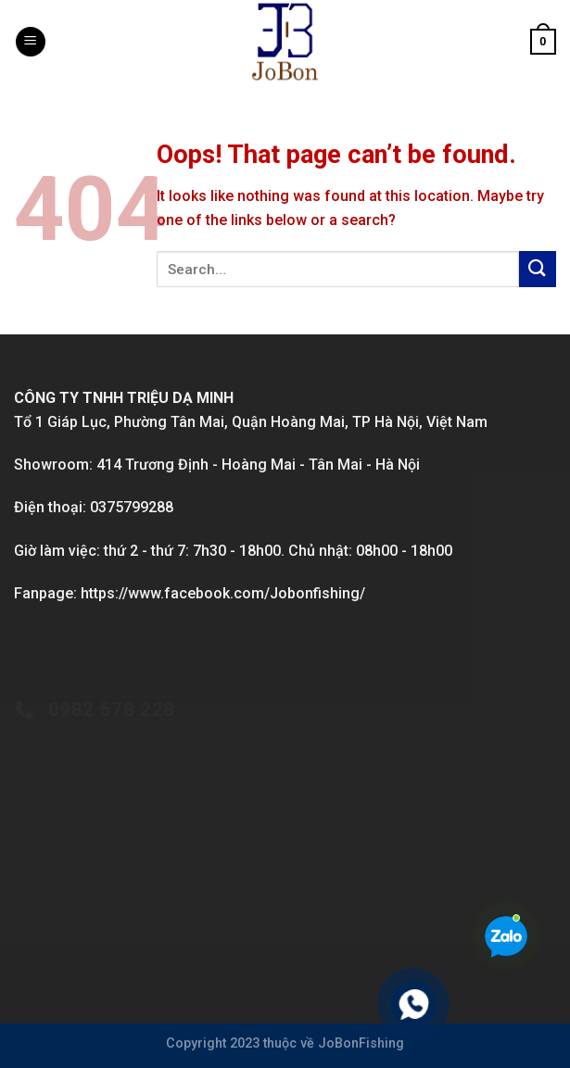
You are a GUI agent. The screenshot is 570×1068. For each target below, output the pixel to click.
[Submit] (537, 269)
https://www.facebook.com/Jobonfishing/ (223, 593)
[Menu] (30, 42)
